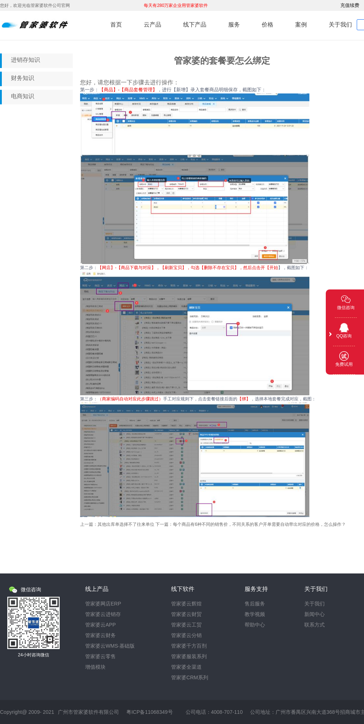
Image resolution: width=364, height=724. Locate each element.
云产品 (152, 24)
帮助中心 (255, 625)
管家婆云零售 (100, 656)
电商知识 (22, 96)
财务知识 (22, 78)
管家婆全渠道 (186, 667)
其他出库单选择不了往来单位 (126, 524)
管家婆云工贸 (186, 625)
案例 (301, 24)
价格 (267, 24)
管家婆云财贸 (186, 614)
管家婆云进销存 (103, 614)
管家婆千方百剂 (189, 646)
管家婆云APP (100, 625)
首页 (116, 24)
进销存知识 (25, 60)
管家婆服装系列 (189, 656)
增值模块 (95, 667)
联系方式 (314, 625)
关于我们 (340, 24)
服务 (234, 24)
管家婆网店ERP (103, 604)
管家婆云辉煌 (186, 604)
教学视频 (255, 614)
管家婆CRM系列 (189, 677)
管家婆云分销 (186, 635)
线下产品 (194, 24)
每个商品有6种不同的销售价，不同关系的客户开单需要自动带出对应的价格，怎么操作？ (259, 524)
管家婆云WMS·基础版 (110, 646)
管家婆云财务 (100, 635)
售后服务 (255, 604)
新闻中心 (314, 614)
